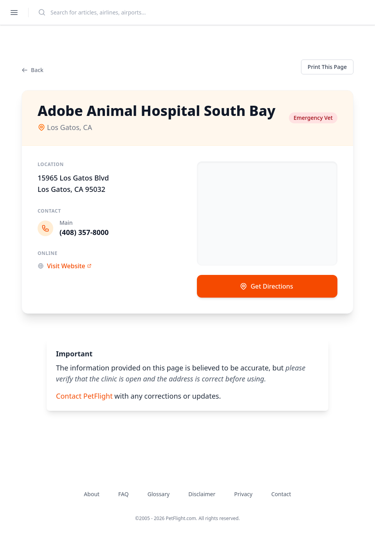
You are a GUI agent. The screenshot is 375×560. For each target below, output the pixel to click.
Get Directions (266, 286)
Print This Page (327, 66)
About (91, 494)
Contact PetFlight (84, 396)
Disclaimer (201, 494)
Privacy (243, 494)
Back (32, 70)
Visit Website (65, 266)
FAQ (123, 494)
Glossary (158, 494)
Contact (281, 494)
